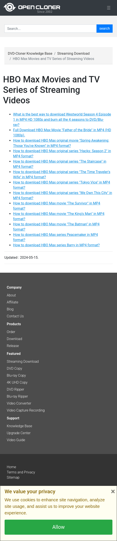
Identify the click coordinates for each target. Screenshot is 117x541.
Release (13, 346)
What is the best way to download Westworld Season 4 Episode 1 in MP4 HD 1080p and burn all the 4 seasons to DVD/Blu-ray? (62, 119)
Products (14, 324)
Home (11, 467)
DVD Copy (14, 368)
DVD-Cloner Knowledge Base (30, 53)
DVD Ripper (15, 389)
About (11, 295)
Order (11, 332)
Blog (10, 309)
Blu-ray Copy (16, 375)
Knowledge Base (19, 426)
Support (13, 418)
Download (14, 339)
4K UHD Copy (17, 382)
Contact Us (15, 316)
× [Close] (113, 491)
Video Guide (16, 440)
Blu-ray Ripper (17, 396)
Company (14, 287)
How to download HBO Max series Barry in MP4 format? (56, 245)
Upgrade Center (19, 433)
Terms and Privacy (21, 472)
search (104, 28)
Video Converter (19, 403)
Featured (14, 354)
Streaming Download (73, 53)
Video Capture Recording (26, 410)
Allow (58, 527)
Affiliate (12, 302)
